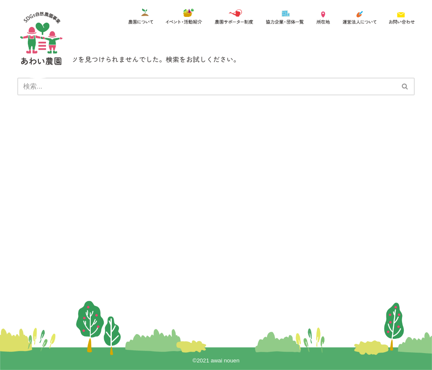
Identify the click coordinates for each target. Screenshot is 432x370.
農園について (94, 196)
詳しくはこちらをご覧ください (142, 282)
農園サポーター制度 (103, 221)
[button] (405, 86)
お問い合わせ (190, 221)
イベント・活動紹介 (103, 209)
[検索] (206, 86)
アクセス (184, 209)
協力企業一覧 (190, 196)
